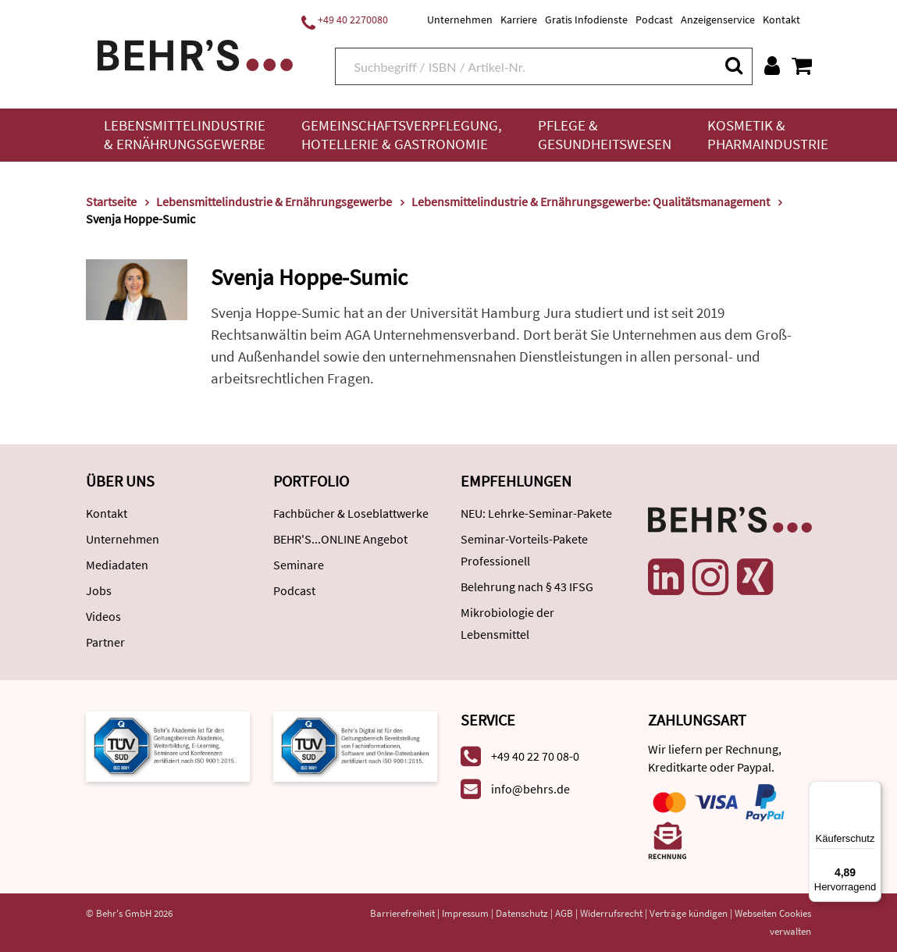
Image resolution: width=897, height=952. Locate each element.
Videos (103, 616)
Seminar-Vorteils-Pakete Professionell (524, 550)
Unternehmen (460, 19)
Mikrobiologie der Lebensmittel (507, 623)
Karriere (518, 19)
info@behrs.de (530, 789)
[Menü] (872, 790)
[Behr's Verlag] (195, 53)
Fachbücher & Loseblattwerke (351, 513)
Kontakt (781, 19)
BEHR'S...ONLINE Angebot (340, 539)
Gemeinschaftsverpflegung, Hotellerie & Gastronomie (401, 134)
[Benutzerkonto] (772, 66)
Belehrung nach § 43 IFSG (527, 586)
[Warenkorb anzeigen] (802, 66)
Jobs (99, 590)
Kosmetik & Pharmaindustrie (767, 134)
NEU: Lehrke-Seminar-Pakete (536, 513)
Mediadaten (117, 564)
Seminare (298, 564)
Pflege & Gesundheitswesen (604, 134)
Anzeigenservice (718, 19)
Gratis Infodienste (586, 19)
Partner (105, 642)
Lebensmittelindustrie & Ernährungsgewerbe (184, 134)
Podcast (654, 19)
